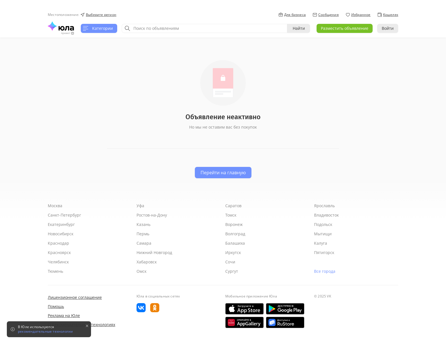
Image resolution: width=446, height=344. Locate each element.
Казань (143, 224)
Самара (144, 243)
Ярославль (324, 205)
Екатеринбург (61, 224)
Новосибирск (60, 233)
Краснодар (58, 243)
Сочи (230, 262)
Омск (141, 271)
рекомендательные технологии (45, 331)
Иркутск (233, 252)
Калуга (320, 243)
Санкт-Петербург (64, 215)
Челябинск (58, 262)
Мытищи (323, 233)
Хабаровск (147, 262)
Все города (324, 271)
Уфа (140, 205)
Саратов (233, 205)
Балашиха (235, 243)
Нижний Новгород (154, 252)
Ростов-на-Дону (152, 215)
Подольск (323, 224)
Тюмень (55, 271)
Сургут (231, 271)
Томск (230, 215)
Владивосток (326, 215)
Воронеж (234, 224)
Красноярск (59, 252)
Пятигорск (324, 252)
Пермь (143, 233)
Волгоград (235, 233)
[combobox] (204, 28)
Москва (55, 205)
